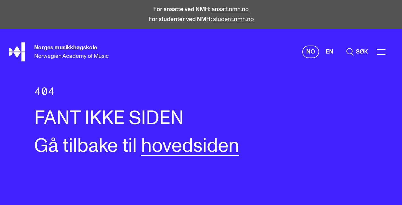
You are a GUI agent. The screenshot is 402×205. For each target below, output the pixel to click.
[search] (357, 52)
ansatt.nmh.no (230, 9)
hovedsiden (190, 146)
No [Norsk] (310, 52)
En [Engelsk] (329, 52)
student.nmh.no (233, 19)
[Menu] (381, 52)
